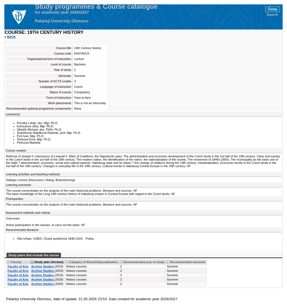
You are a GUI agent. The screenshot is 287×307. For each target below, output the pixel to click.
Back (11, 36)
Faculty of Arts (18, 266)
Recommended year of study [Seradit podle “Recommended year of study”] (144, 262)
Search (272, 15)
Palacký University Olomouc (62, 21)
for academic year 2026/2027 (62, 12)
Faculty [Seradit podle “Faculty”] (16, 262)
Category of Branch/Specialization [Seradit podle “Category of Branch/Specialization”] (93, 262)
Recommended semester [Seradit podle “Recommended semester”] (187, 262)
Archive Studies (43, 266)
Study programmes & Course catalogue (96, 6)
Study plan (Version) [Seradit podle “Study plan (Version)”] (49, 262)
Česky (272, 9)
